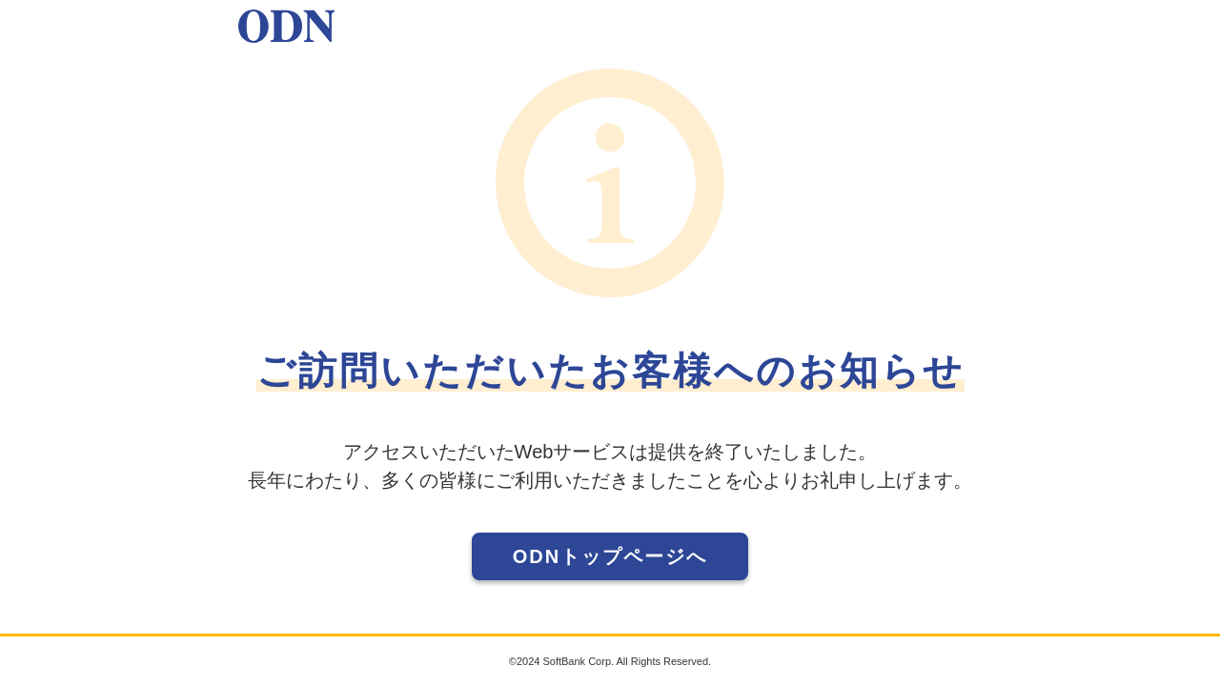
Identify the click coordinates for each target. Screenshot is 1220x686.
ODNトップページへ (610, 556)
